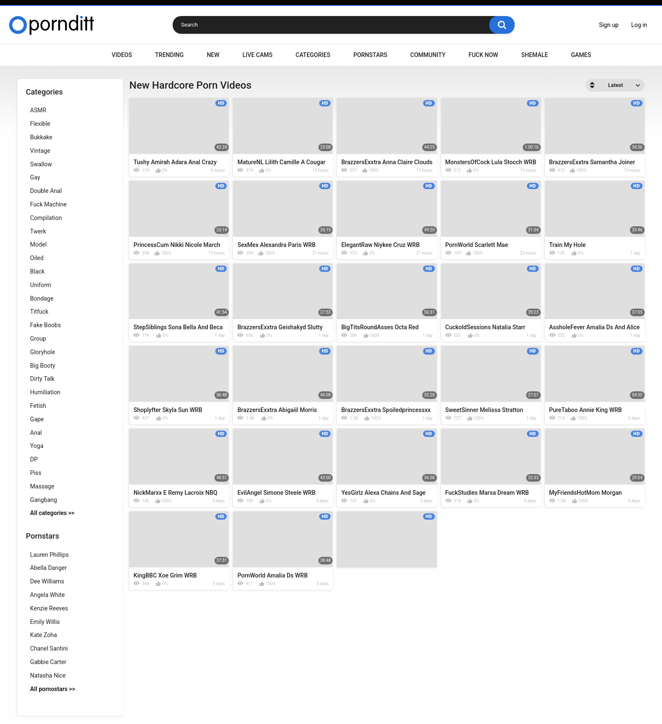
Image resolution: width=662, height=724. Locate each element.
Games (581, 55)
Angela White (47, 594)
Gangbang (43, 499)
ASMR (38, 110)
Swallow (41, 164)
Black (37, 271)
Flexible (40, 123)
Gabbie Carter (48, 662)
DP (34, 459)
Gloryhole (42, 352)
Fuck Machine (48, 204)
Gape (36, 419)
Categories (313, 55)
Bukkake (41, 137)
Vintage (40, 150)
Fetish (38, 405)
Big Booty (42, 365)
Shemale (534, 55)
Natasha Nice (47, 675)
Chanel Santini (49, 648)
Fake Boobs (45, 325)
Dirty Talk (42, 378)
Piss (35, 472)
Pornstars (370, 55)
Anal (36, 432)
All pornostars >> (52, 689)
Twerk (38, 231)
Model (38, 244)
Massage (42, 486)
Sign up (609, 25)
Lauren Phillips (49, 554)
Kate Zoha (43, 635)
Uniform (40, 285)
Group (38, 338)
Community (427, 55)
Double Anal (46, 190)
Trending (169, 55)
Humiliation (45, 392)
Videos (122, 55)
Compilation (46, 217)
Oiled (36, 258)
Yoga (36, 445)
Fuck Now (483, 55)
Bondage (41, 298)
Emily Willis (45, 621)
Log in (639, 25)
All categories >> (52, 513)
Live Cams (257, 55)
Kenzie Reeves (49, 608)
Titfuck (39, 311)
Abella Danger (48, 567)
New (213, 55)
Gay (35, 177)
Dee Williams (47, 581)
